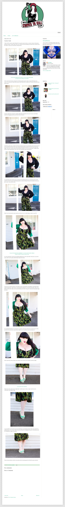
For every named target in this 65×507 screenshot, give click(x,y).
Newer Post (6, 495)
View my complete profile (47, 70)
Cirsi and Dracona (46, 40)
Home (5, 35)
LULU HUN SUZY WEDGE (22, 386)
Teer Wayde (50, 62)
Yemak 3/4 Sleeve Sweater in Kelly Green (22, 254)
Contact (9, 35)
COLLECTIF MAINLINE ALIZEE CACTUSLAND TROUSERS (22, 77)
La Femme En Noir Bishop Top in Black (22, 78)
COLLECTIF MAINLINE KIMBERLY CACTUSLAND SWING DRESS (22, 253)
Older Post (37, 495)
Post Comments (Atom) (12, 497)
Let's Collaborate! (15, 35)
